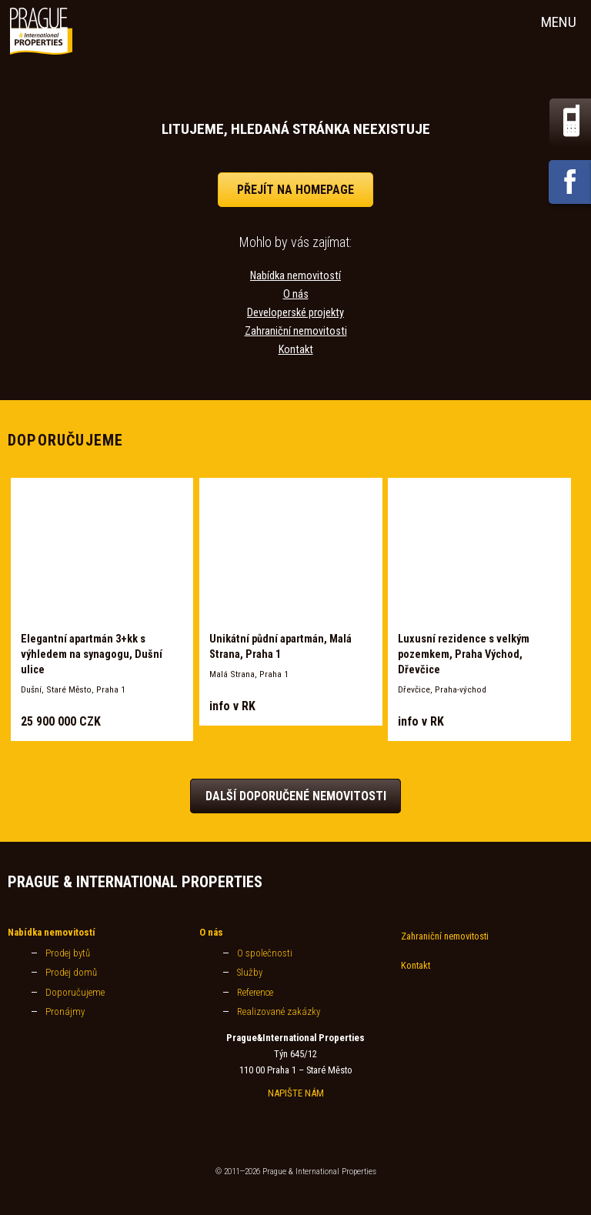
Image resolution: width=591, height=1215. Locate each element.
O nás (296, 294)
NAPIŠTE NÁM (296, 1093)
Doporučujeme (75, 992)
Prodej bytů (67, 953)
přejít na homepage (295, 189)
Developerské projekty (295, 312)
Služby (249, 972)
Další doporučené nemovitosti (295, 796)
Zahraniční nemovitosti (296, 331)
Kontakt (296, 349)
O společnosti (264, 953)
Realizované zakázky (278, 1011)
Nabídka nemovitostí (295, 275)
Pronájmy (65, 1011)
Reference (255, 992)
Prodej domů (71, 972)
